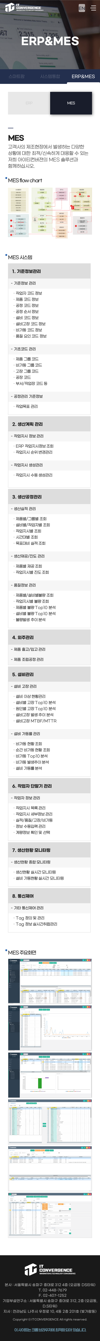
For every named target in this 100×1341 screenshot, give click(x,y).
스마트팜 (17, 76)
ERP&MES (83, 76)
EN (82, 8)
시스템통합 (50, 76)
